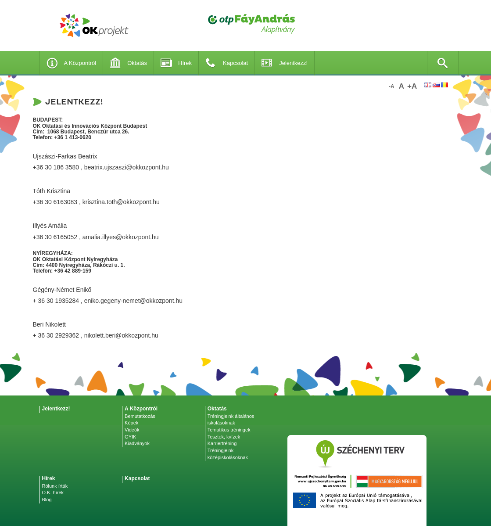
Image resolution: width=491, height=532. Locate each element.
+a (412, 86)
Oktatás (128, 63)
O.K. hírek (53, 492)
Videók (132, 429)
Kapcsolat (226, 63)
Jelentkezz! (285, 63)
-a (391, 86)
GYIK (130, 436)
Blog (47, 499)
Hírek (176, 63)
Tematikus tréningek (229, 429)
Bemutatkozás (140, 416)
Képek (131, 422)
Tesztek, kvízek (224, 436)
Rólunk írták (55, 486)
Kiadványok (137, 443)
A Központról (72, 63)
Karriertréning (222, 443)
